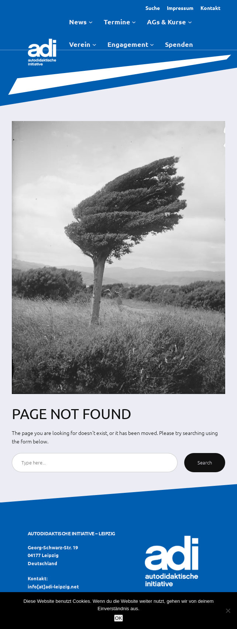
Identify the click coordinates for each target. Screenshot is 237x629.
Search (205, 462)
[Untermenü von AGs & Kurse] (190, 22)
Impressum (180, 7)
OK (118, 618)
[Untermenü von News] (91, 22)
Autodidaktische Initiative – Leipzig (71, 533)
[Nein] (227, 610)
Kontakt (210, 7)
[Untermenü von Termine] (134, 22)
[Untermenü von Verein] (94, 44)
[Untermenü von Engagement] (152, 44)
